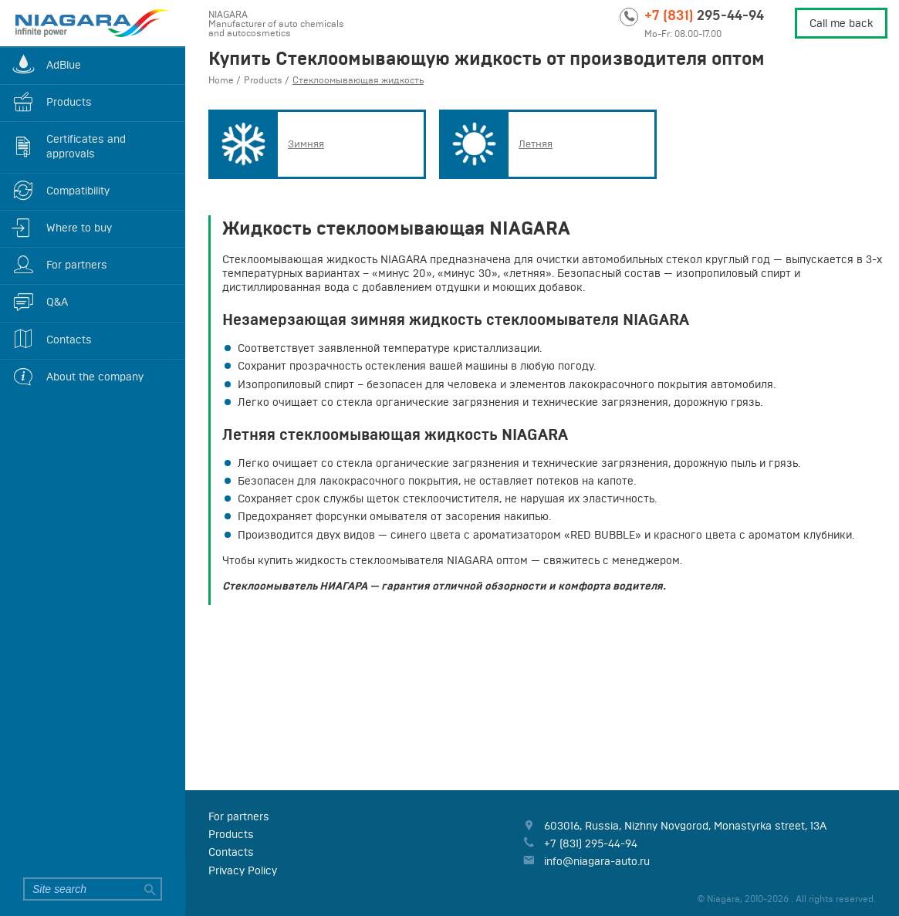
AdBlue (63, 65)
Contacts (69, 339)
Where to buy (79, 227)
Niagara (92, 23)
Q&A (57, 302)
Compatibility (78, 190)
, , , (685, 826)
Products (69, 102)
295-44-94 (704, 14)
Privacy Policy (242, 870)
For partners (76, 265)
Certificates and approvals (86, 146)
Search (150, 889)
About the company (95, 376)
